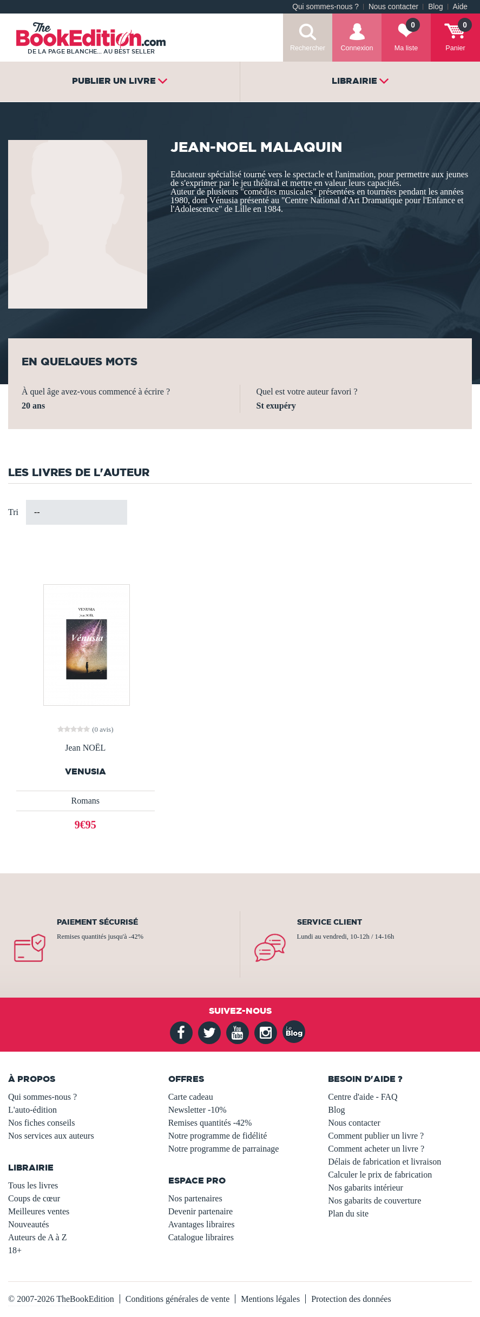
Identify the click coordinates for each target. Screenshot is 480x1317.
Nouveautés (28, 1224)
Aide (460, 7)
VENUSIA (85, 771)
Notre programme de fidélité (217, 1135)
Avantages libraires (201, 1224)
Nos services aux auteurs (51, 1135)
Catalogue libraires (201, 1237)
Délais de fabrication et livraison (384, 1161)
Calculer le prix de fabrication (380, 1174)
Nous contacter (393, 7)
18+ (15, 1250)
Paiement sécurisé (97, 922)
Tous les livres (33, 1185)
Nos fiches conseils (41, 1122)
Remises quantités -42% (210, 1122)
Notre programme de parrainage (223, 1148)
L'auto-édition (32, 1109)
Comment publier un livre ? (376, 1135)
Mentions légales (270, 1298)
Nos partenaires (195, 1198)
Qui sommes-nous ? (325, 7)
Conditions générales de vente (177, 1298)
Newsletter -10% (197, 1109)
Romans (85, 800)
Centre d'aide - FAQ (362, 1096)
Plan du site (348, 1213)
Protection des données (351, 1298)
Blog (435, 7)
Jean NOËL (85, 748)
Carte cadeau (190, 1096)
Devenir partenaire (200, 1211)
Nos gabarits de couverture (374, 1200)
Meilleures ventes (38, 1211)
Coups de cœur (34, 1198)
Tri (13, 512)
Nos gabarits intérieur (365, 1187)
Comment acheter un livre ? (376, 1148)
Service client (329, 922)
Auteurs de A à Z (37, 1237)
